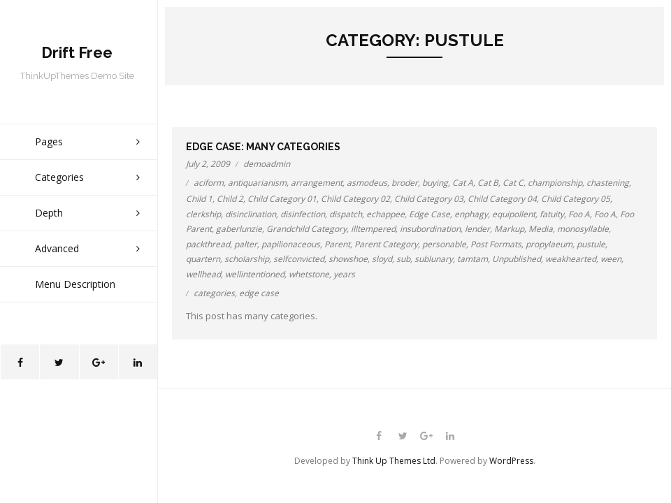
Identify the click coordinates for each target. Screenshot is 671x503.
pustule (591, 244)
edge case (259, 293)
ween (610, 259)
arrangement (316, 183)
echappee (385, 214)
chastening (607, 183)
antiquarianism (257, 183)
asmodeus (367, 183)
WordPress (511, 461)
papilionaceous (290, 244)
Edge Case (429, 214)
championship (555, 183)
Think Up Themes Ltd (393, 461)
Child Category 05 (575, 199)
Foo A (579, 214)
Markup (509, 229)
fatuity (552, 214)
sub (403, 259)
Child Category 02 (355, 199)
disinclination (250, 214)
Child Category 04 (502, 199)
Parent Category (386, 244)
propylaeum (549, 244)
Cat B (487, 183)
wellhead (203, 274)
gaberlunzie (239, 229)
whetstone (309, 274)
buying (435, 183)
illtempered (373, 229)
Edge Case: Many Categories (263, 146)
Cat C (513, 183)
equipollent (513, 214)
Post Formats (495, 244)
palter (245, 244)
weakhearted (570, 259)
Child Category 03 (428, 199)
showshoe (348, 259)
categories (214, 293)
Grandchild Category (306, 229)
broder (404, 183)
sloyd (382, 259)
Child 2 (230, 199)
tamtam (472, 259)
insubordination (430, 229)
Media (540, 229)
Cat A (462, 183)
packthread (208, 244)
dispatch (345, 214)
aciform (209, 183)
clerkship (203, 214)
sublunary (433, 259)
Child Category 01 (282, 199)
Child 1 (199, 199)
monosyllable (583, 229)
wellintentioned (254, 274)
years (344, 274)
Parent (337, 244)
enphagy (471, 214)
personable (444, 244)
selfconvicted (298, 259)
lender (477, 229)
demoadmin (266, 164)
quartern (203, 259)
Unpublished (516, 259)
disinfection (302, 214)
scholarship (246, 259)
